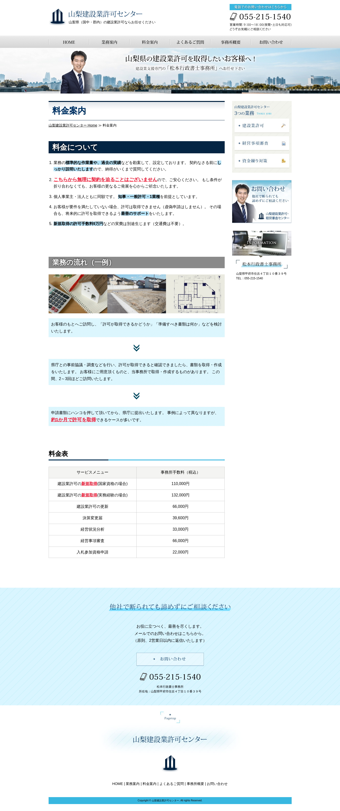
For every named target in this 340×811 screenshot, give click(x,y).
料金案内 (149, 784)
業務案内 (133, 784)
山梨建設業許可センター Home (73, 125)
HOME (117, 784)
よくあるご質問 (171, 784)
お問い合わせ (217, 784)
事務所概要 (195, 784)
